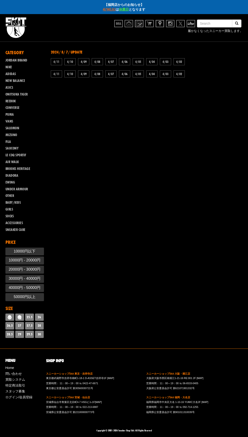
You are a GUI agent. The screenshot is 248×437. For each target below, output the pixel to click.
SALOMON (12, 128)
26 (39, 317)
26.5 (10, 325)
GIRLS (9, 209)
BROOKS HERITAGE (17, 168)
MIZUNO (11, 135)
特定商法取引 (15, 385)
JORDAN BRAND (16, 60)
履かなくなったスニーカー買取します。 (215, 31)
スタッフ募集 (15, 391)
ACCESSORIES (14, 223)
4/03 (165, 62)
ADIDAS (10, 74)
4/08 (97, 62)
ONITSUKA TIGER (16, 94)
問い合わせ (13, 374)
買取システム (15, 379)
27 (19, 325)
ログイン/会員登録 (19, 397)
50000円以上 (24, 297)
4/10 (70, 62)
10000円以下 (24, 251)
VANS (9, 121)
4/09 (84, 62)
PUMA (9, 114)
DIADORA (11, 175)
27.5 (29, 325)
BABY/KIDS (13, 202)
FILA (8, 141)
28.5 (10, 334)
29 (19, 334)
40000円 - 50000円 (24, 288)
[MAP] (110, 378)
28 (39, 325)
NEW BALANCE (15, 80)
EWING (10, 182)
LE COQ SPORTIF (15, 155)
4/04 (152, 62)
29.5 (29, 334)
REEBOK (10, 101)
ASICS (9, 87)
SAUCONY (12, 148)
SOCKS (9, 216)
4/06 (125, 62)
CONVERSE (12, 107)
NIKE (8, 67)
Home (9, 368)
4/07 (111, 62)
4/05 (138, 62)
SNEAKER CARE (15, 229)
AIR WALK (12, 162)
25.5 (29, 317)
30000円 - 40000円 (24, 278)
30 (39, 334)
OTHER (9, 195)
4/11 (56, 62)
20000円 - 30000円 (24, 269)
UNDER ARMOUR (16, 189)
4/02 (179, 62)
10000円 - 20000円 (24, 260)
